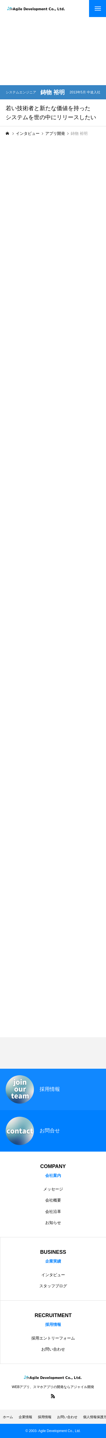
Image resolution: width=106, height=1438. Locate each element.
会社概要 (53, 1200)
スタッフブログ (53, 1286)
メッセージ (53, 1189)
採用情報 (44, 1417)
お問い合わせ (53, 1349)
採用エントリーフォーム (53, 1338)
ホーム (8, 1417)
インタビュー (53, 1275)
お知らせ (53, 1222)
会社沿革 (53, 1211)
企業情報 (25, 1417)
